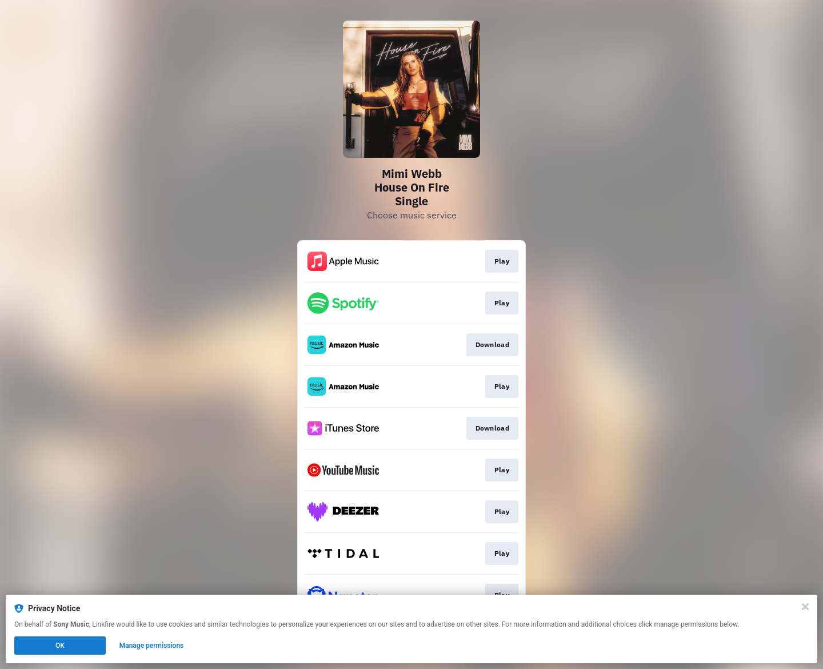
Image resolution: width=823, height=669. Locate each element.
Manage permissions (151, 646)
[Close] (805, 607)
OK (60, 646)
